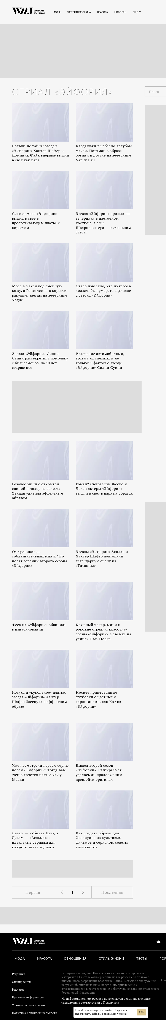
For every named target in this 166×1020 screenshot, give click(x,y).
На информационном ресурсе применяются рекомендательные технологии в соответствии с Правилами (106, 1000)
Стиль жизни (111, 958)
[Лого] (28, 12)
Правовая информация (28, 997)
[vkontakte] (158, 941)
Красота (44, 958)
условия (121, 1014)
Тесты (141, 958)
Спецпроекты (21, 982)
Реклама (18, 989)
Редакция (18, 974)
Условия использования (28, 1005)
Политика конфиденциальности (34, 1013)
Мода (19, 958)
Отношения (75, 958)
